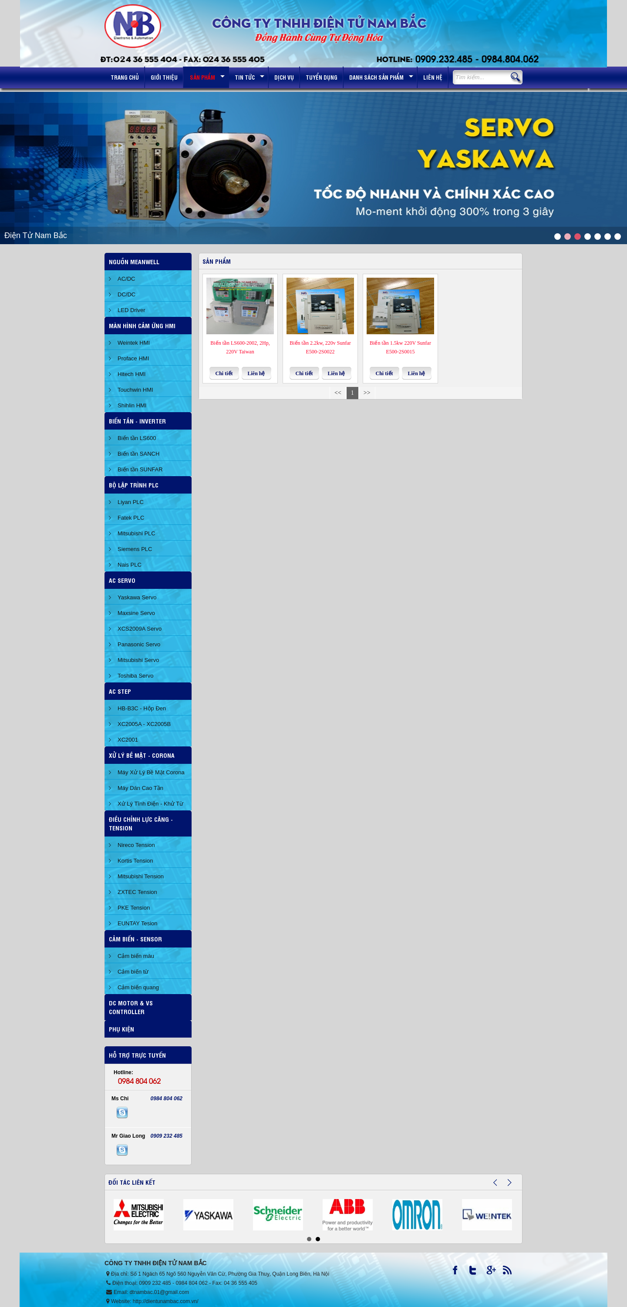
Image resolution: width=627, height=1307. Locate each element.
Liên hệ (256, 373)
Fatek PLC (131, 517)
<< (337, 393)
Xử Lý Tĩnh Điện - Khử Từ (150, 803)
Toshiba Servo (135, 675)
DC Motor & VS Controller (131, 1006)
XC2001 (128, 739)
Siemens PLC (135, 549)
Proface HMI (133, 358)
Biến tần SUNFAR (140, 469)
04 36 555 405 (240, 1283)
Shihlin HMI (132, 405)
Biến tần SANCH (138, 453)
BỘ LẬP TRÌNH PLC (133, 484)
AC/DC (126, 279)
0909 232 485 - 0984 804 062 (173, 1283)
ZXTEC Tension (137, 892)
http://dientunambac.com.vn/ (166, 1301)
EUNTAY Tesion (138, 923)
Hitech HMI (131, 374)
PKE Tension (134, 907)
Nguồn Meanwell (134, 261)
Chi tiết (224, 373)
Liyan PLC (131, 502)
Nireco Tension (136, 845)
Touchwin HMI (135, 389)
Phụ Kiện (121, 1029)
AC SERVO (122, 580)
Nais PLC (130, 564)
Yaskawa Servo (137, 597)
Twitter (477, 1272)
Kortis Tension (135, 860)
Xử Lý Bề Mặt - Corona (142, 755)
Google (494, 1272)
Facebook (460, 1272)
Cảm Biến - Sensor (135, 938)
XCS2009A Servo (140, 628)
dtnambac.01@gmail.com (159, 1292)
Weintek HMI (134, 342)
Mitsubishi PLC (136, 533)
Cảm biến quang (138, 987)
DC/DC (126, 294)
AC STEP (120, 691)
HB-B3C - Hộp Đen (142, 708)
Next (515, 1186)
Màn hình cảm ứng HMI (142, 325)
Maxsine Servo (136, 613)
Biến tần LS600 (137, 438)
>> (367, 393)
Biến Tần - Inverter (137, 421)
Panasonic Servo (139, 644)
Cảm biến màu (136, 956)
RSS (510, 1272)
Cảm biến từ (133, 971)
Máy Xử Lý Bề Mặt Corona (151, 772)
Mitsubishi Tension (141, 876)
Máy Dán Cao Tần (140, 788)
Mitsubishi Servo (138, 660)
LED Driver (131, 310)
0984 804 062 (139, 1080)
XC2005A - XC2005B (144, 724)
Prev (500, 1186)
